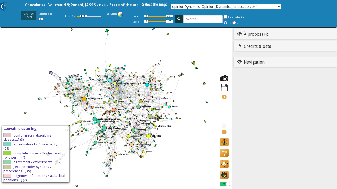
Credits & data (254, 46)
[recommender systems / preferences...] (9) (27, 169)
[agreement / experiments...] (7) (32, 162)
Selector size (48, 17)
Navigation (251, 62)
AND (238, 23)
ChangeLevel (28, 15)
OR (230, 23)
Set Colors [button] (116, 14)
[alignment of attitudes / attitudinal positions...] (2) (34, 178)
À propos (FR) (253, 34)
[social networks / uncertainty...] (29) (32, 146)
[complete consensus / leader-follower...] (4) (31, 155)
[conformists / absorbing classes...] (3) (27, 137)
